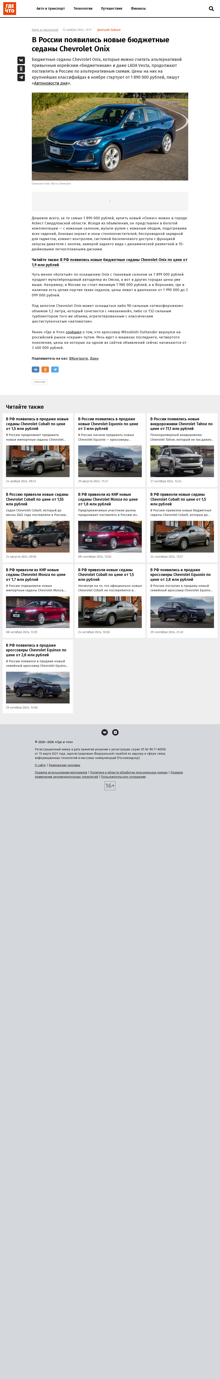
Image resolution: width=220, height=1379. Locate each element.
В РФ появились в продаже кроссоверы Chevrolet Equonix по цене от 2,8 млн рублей (180, 575)
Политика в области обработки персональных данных (129, 772)
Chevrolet (39, 381)
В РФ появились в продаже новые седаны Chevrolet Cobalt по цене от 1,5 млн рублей (37, 424)
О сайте (40, 765)
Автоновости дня (51, 83)
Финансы (138, 8)
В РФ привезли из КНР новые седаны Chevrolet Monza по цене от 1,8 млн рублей (108, 499)
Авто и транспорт (51, 8)
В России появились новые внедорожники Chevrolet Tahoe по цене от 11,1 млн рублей (181, 424)
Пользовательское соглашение (123, 777)
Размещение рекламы (64, 765)
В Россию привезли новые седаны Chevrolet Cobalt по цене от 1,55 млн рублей (37, 499)
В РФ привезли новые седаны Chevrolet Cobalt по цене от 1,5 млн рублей (178, 499)
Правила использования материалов (61, 772)
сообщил (73, 332)
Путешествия (111, 8)
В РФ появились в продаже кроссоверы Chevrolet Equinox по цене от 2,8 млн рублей (36, 650)
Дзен (94, 358)
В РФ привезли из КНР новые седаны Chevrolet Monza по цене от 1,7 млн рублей (36, 575)
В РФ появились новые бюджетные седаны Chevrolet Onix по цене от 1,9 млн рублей (109, 262)
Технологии (82, 8)
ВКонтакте (78, 358)
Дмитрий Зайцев (109, 30)
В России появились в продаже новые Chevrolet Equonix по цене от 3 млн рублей (108, 424)
